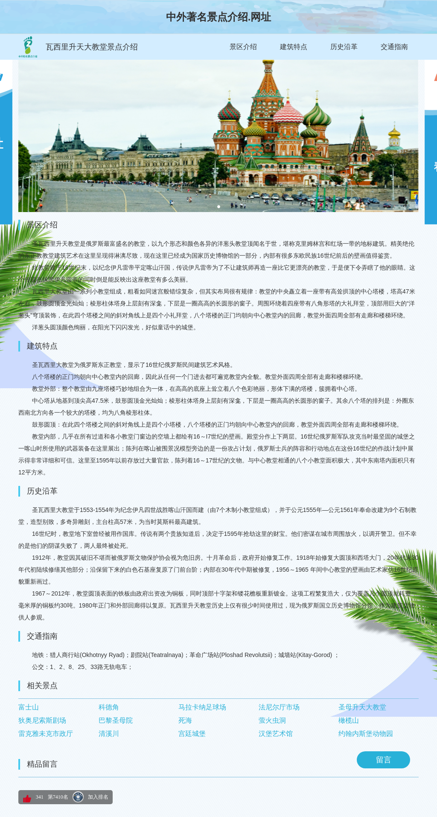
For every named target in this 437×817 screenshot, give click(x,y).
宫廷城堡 (192, 733)
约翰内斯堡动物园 (365, 733)
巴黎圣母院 (116, 720)
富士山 (28, 707)
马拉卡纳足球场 (202, 707)
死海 (185, 720)
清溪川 (109, 733)
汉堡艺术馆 (276, 733)
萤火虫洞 (272, 720)
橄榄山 (348, 720)
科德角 (109, 707)
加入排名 (98, 797)
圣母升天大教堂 (362, 707)
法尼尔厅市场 (279, 707)
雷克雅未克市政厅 (45, 733)
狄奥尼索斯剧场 (42, 720)
